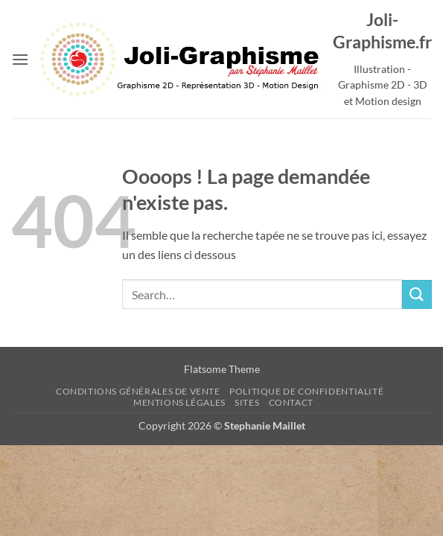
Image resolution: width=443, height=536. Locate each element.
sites (247, 402)
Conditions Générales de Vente (138, 391)
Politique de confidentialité (306, 391)
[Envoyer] (417, 294)
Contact (291, 402)
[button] (20, 59)
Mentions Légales (179, 402)
